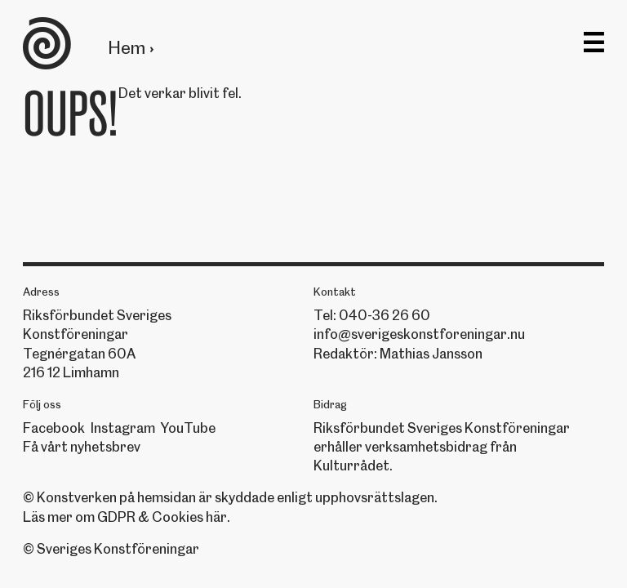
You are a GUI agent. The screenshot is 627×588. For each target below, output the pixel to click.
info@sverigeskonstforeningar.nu (419, 334)
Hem (126, 48)
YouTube (188, 428)
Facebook (54, 428)
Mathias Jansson (431, 353)
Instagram (123, 428)
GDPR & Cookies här (162, 517)
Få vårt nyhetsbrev (81, 447)
